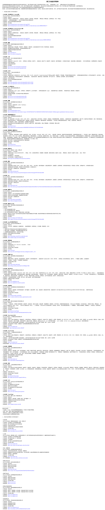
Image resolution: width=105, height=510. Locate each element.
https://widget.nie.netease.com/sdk (14, 404)
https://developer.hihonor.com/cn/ (14, 110)
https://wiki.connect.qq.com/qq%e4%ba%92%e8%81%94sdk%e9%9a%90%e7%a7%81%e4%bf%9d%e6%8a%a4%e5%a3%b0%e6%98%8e (34, 186)
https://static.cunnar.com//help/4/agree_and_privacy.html (18, 445)
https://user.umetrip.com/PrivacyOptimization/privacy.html (19, 508)
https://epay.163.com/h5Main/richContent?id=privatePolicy (19, 158)
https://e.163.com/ (11, 250)
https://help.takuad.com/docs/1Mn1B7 (17, 328)
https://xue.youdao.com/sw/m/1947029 (15, 431)
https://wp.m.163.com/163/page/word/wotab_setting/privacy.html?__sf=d (21, 251)
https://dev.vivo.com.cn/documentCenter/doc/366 (17, 96)
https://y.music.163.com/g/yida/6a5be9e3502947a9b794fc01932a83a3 (21, 470)
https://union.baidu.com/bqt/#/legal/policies (16, 360)
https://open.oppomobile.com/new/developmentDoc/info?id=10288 (20, 83)
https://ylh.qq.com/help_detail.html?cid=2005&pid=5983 (18, 265)
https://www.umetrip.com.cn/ (13, 507)
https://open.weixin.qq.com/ (13, 171)
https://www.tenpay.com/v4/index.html (15, 217)
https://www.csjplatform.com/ (13, 281)
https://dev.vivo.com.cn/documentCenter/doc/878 (17, 97)
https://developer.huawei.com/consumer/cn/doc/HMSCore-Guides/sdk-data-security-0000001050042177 (27, 25)
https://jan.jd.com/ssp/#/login (13, 311)
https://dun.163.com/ (12, 126)
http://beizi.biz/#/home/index (13, 376)
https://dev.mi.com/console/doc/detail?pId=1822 (17, 68)
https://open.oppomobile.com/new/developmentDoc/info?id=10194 (20, 82)
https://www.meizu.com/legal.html (14, 54)
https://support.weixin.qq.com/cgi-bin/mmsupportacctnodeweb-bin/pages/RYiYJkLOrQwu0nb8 (26, 172)
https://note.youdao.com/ (12, 456)
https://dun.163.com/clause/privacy (14, 145)
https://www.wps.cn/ (12, 390)
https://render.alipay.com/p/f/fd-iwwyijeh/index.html (18, 236)
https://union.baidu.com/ (12, 359)
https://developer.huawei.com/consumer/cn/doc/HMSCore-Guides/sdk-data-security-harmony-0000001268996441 (29, 39)
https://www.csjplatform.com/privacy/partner (16, 282)
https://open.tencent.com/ (12, 185)
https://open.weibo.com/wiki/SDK (14, 199)
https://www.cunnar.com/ (12, 443)
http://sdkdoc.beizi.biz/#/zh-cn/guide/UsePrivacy (17, 377)
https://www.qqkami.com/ (13, 494)
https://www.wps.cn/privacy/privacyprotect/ (16, 391)
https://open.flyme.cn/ (12, 52)
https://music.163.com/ (12, 469)
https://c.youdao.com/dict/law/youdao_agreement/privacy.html (19, 296)
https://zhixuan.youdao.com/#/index (14, 295)
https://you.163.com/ (12, 481)
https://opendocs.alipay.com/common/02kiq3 (16, 237)
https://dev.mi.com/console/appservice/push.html (17, 66)
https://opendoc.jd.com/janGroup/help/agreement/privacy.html (19, 312)
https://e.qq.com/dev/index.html (14, 264)
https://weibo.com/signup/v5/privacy (15, 200)
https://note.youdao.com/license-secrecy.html (19, 457)
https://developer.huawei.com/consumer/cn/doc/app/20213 (19, 24)
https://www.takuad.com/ (12, 326)
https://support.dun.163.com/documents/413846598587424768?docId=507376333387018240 (25, 127)
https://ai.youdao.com (12, 429)
